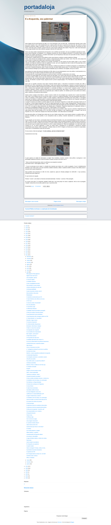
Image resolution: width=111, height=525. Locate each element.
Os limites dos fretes (30, 351)
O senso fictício (29, 386)
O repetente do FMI (30, 451)
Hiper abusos (29, 345)
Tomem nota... (29, 415)
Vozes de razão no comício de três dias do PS (36, 399)
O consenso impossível (31, 322)
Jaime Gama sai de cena (31, 424)
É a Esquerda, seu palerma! (32, 444)
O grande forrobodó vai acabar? (33, 376)
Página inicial (57, 201)
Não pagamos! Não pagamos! (33, 273)
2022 (27, 233)
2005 (27, 474)
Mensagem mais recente (31, 201)
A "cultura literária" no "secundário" (34, 318)
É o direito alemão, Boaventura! (33, 324)
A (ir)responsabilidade (31, 289)
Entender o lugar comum (31, 320)
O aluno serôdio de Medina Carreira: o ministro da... (37, 378)
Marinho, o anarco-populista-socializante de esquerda (38, 353)
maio (28, 270)
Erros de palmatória (30, 304)
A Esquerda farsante (30, 413)
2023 (27, 231)
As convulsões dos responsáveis (33, 331)
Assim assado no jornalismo (32, 442)
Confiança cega (29, 417)
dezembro (29, 256)
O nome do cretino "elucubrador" (33, 302)
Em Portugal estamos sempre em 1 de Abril (36, 453)
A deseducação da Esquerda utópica (34, 434)
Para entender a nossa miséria (33, 285)
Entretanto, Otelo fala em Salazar (33, 326)
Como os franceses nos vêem (33, 347)
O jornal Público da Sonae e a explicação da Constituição (41, 209)
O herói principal (30, 403)
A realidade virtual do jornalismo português (35, 310)
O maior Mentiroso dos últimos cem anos (35, 298)
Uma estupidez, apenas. (31, 277)
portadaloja (39, 7)
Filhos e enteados (30, 457)
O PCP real (29, 300)
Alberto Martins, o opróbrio (32, 432)
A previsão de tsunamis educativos (34, 449)
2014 (27, 249)
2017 (27, 243)
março (28, 460)
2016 (27, 245)
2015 (27, 247)
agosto (28, 264)
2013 (27, 251)
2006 (27, 472)
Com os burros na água (31, 418)
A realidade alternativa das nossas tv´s (34, 339)
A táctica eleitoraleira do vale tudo (33, 287)
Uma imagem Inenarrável (32, 420)
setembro (29, 262)
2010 (27, 466)
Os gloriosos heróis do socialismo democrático (36, 405)
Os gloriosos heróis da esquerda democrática (36, 407)
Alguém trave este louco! (31, 275)
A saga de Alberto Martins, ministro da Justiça (36, 438)
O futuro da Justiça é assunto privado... (35, 312)
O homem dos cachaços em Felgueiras (35, 384)
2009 (27, 468)
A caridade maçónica (31, 281)
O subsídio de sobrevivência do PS (34, 297)
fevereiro (29, 462)
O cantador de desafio (31, 366)
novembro (29, 258)
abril (28, 272)
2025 (27, 227)
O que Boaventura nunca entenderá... (34, 314)
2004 (27, 476)
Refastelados (29, 295)
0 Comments (38, 186)
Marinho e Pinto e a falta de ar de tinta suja (35, 364)
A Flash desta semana (31, 335)
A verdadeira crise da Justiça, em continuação (36, 380)
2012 (27, 253)
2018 (27, 241)
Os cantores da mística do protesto (34, 401)
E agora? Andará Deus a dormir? (33, 395)
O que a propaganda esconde (33, 283)
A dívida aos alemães (31, 362)
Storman (60, 522)
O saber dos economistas (32, 388)
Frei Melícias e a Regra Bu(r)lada (33, 382)
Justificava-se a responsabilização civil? (35, 393)
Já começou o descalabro (32, 436)
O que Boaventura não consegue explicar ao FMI (37, 316)
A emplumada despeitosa (32, 355)
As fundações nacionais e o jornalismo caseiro (36, 357)
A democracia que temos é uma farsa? (34, 426)
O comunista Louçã (30, 306)
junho (28, 268)
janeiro (28, 463)
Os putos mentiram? (29, 216)
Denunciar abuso (28, 487)
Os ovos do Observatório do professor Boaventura (37, 341)
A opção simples (30, 446)
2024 (27, 229)
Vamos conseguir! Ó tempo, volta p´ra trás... (36, 448)
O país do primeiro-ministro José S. (34, 291)
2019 (27, 239)
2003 (27, 477)
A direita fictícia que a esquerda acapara (35, 343)
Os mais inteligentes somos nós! (33, 391)
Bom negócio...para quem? (32, 333)
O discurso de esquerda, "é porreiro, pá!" (35, 409)
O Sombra (28, 428)
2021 (27, 235)
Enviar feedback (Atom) (58, 205)
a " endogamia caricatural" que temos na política (37, 349)
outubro (28, 260)
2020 (27, 237)
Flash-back (28, 440)
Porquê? (28, 368)
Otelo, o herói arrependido (32, 372)
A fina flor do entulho (31, 358)
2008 (27, 470)
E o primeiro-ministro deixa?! (32, 422)
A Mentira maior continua (31, 455)
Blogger (72, 522)
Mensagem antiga (81, 201)
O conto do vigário (30, 279)
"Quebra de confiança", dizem (33, 374)
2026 (27, 225)
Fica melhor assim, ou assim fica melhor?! (35, 360)
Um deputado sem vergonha (32, 329)
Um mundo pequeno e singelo (33, 430)
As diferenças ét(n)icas (31, 308)
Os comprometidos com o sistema (33, 411)
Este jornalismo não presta (32, 293)
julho (28, 266)
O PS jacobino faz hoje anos (32, 337)
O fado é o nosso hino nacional (33, 327)
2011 (27, 254)
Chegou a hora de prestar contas (33, 370)
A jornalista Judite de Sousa (32, 389)
